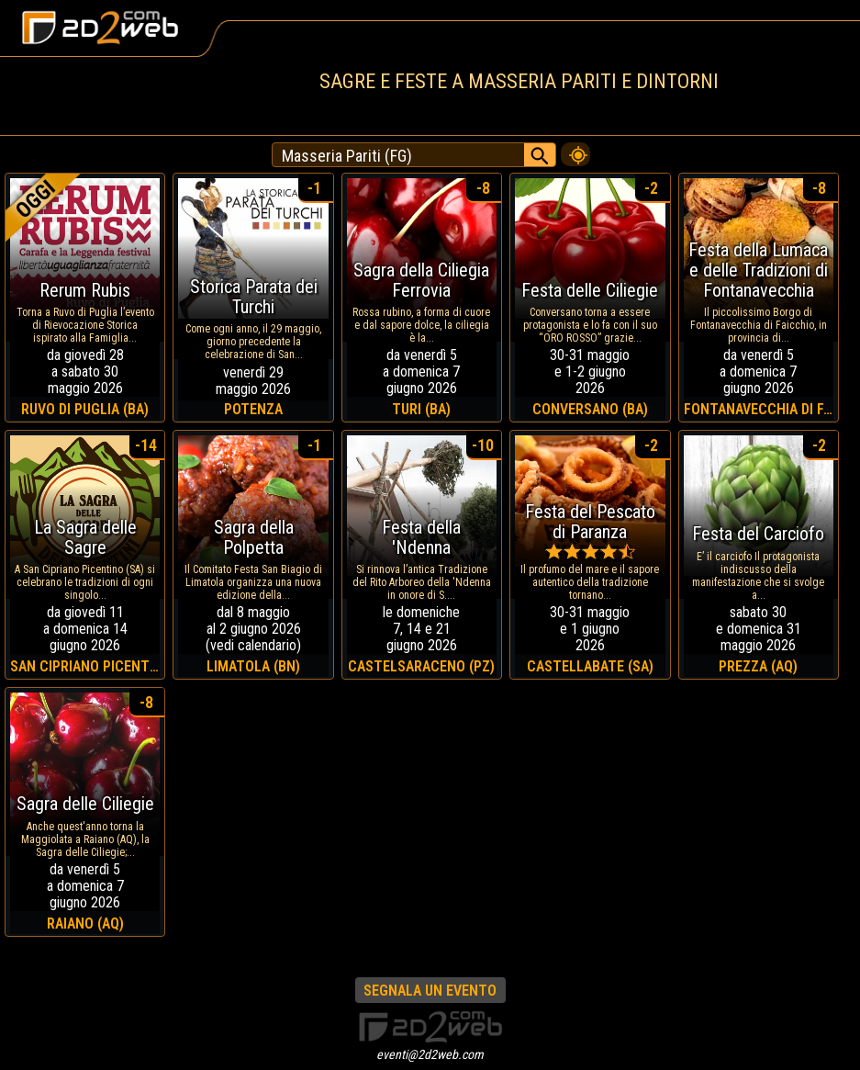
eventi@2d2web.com (430, 1054)
